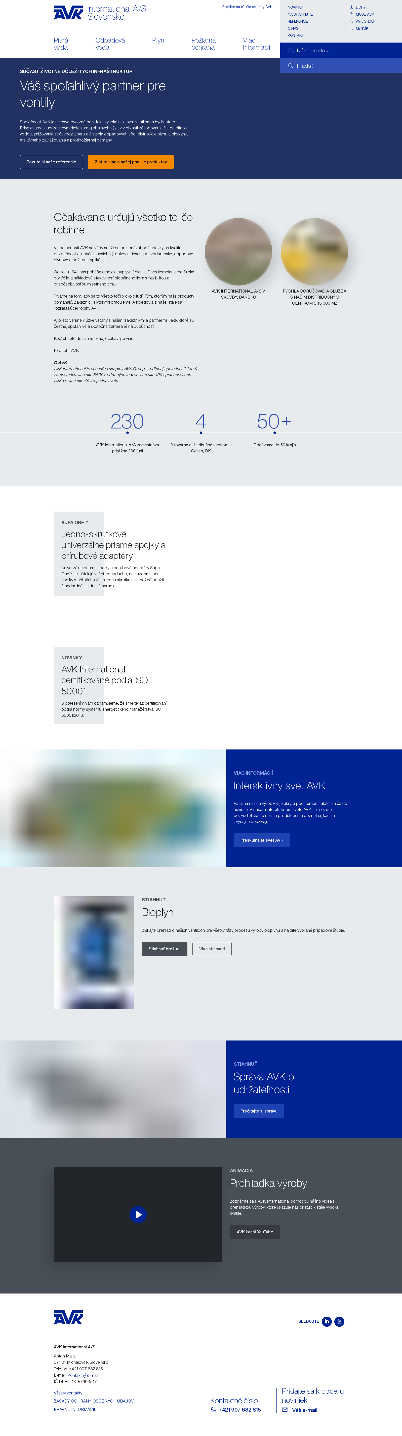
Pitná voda (61, 44)
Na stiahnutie (300, 14)
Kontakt (296, 35)
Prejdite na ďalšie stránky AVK (247, 6)
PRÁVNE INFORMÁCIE (75, 1409)
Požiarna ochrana (204, 44)
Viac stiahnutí (212, 949)
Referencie (298, 21)
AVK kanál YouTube (255, 1232)
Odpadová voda (110, 44)
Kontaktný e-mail (82, 1375)
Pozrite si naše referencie (51, 162)
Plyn (158, 41)
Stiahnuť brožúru (165, 949)
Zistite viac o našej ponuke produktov (131, 162)
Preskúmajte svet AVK (261, 840)
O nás (293, 28)
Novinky (295, 7)
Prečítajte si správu (258, 1111)
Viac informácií (256, 44)
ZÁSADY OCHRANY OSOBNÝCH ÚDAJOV (94, 1401)
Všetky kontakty (68, 1393)
